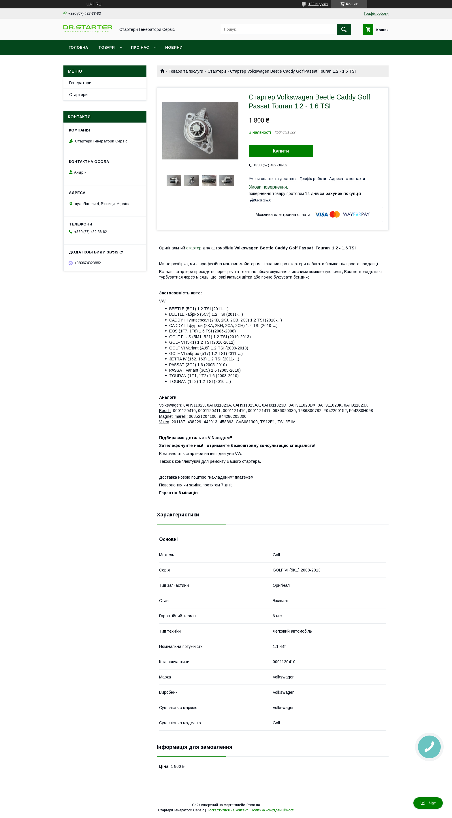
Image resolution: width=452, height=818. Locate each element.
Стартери (217, 71)
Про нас (140, 47)
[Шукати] (344, 29)
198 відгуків (318, 4)
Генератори (80, 82)
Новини (173, 47)
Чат (428, 803)
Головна (78, 47)
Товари (106, 47)
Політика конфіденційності (272, 810)
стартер (193, 248)
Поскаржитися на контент (227, 810)
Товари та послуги (185, 71)
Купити (281, 150)
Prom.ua (253, 805)
